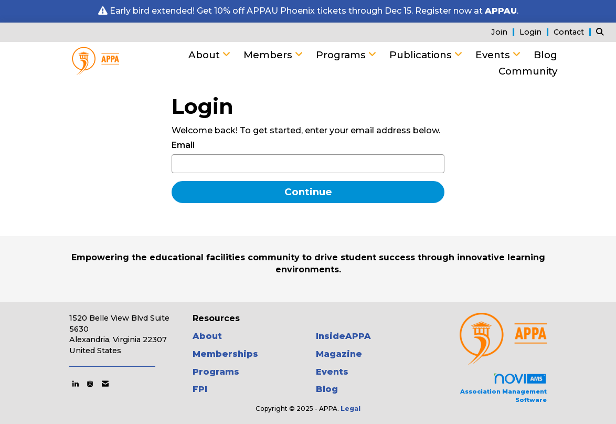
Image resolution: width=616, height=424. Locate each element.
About (205, 55)
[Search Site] (602, 32)
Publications (421, 55)
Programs (342, 55)
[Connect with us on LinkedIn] (75, 383)
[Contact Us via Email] (105, 383)
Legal (350, 408)
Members (269, 55)
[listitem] (504, 32)
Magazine (339, 354)
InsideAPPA (343, 336)
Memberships (225, 354)
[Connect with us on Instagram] (90, 383)
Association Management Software (503, 388)
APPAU (501, 11)
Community (527, 71)
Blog (545, 55)
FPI (200, 389)
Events (494, 55)
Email (183, 145)
